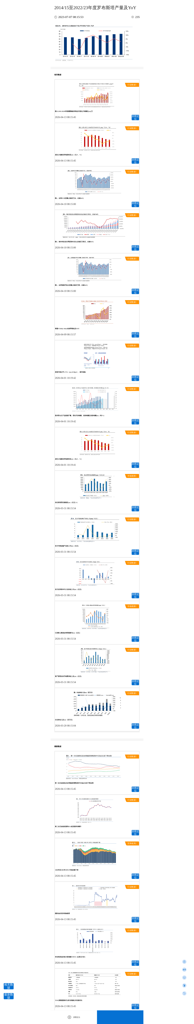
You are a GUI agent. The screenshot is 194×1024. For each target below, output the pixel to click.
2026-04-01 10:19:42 (65, 378)
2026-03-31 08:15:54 (65, 508)
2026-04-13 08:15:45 (65, 117)
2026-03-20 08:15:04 (65, 725)
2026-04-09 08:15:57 (65, 334)
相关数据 (8, 986)
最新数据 (8, 996)
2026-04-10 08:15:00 (65, 204)
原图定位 (135, 117)
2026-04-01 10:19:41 (65, 464)
